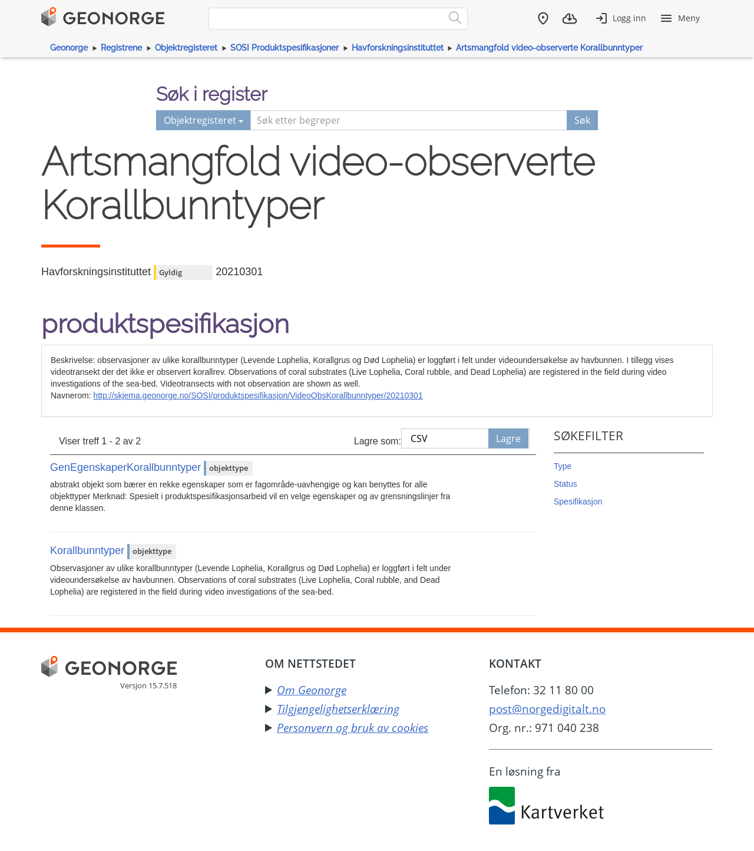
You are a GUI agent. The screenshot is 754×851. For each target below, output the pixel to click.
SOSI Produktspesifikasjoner (284, 47)
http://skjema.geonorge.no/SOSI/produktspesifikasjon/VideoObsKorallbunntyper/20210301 (257, 395)
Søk (582, 120)
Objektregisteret (186, 47)
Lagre (508, 438)
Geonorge (69, 47)
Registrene (121, 47)
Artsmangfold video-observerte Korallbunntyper (549, 47)
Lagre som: (377, 441)
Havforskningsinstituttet (398, 47)
